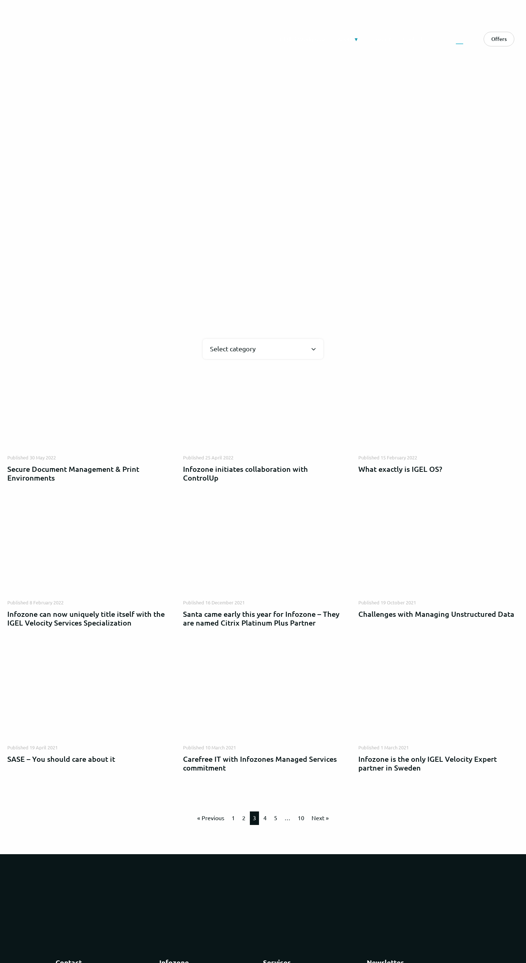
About (345, 39)
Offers (499, 39)
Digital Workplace (302, 39)
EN (459, 37)
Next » (320, 818)
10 (301, 818)
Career (378, 39)
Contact (413, 39)
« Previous (210, 818)
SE (446, 37)
